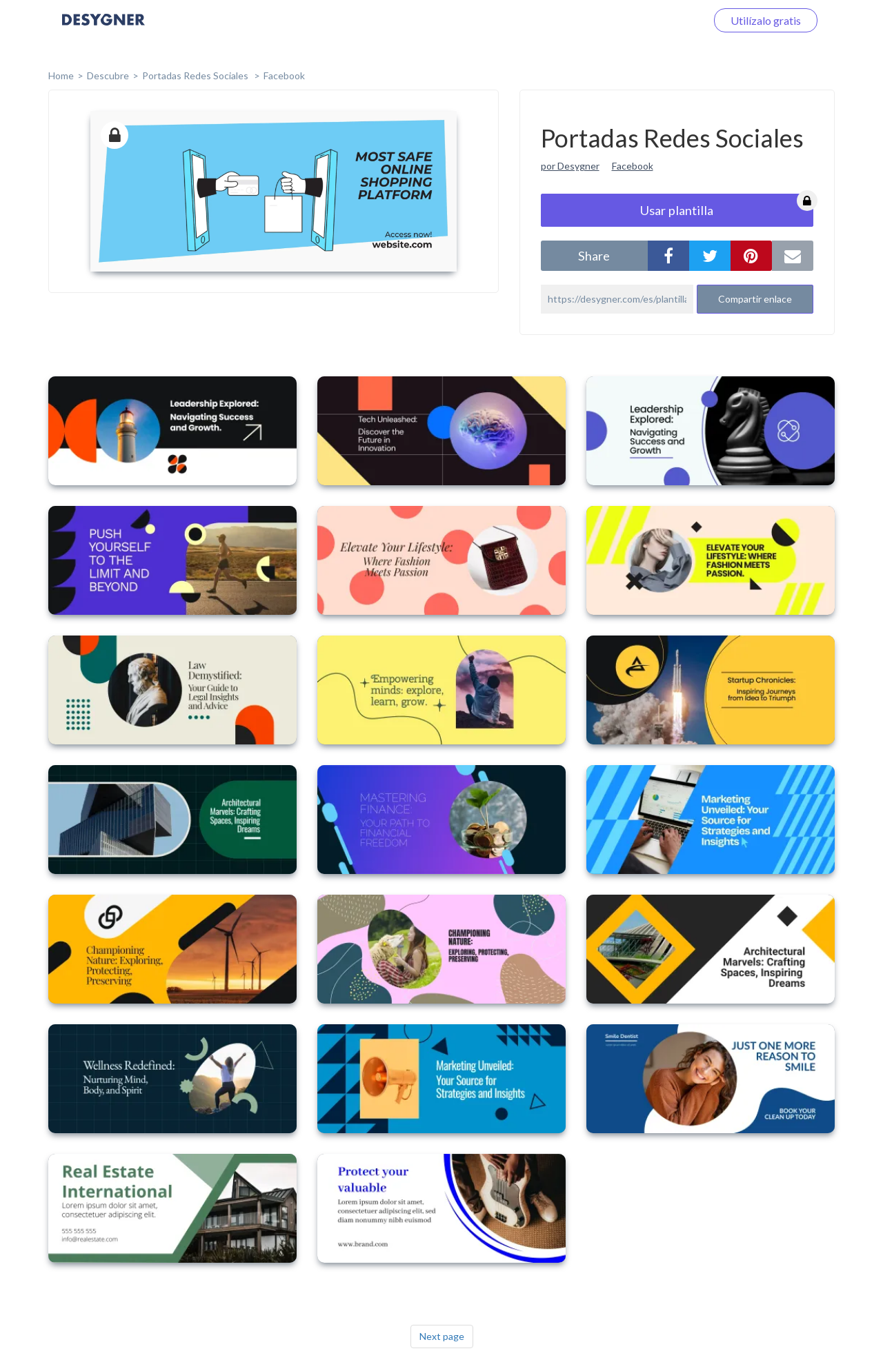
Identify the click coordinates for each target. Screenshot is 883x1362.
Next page (441, 1336)
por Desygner (570, 166)
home (61, 75)
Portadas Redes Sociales (196, 75)
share (594, 255)
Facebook (284, 75)
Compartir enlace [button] (755, 299)
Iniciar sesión (658, 20)
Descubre (108, 75)
